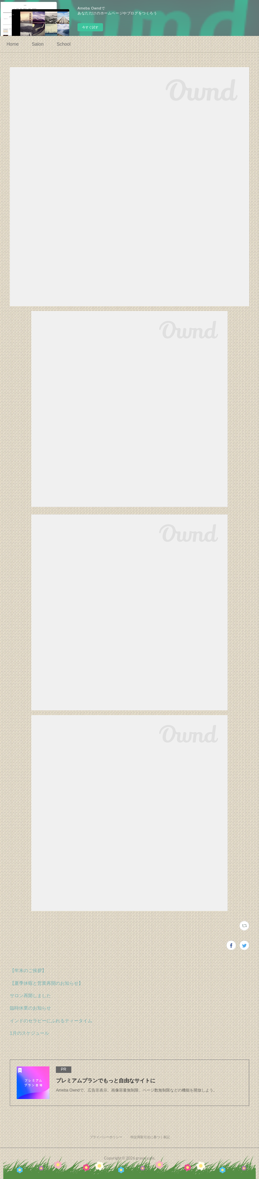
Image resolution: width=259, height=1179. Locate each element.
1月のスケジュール (29, 1033)
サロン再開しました (30, 995)
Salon (37, 44)
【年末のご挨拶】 (28, 970)
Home (13, 44)
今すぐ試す (90, 27)
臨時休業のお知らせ (30, 1008)
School (64, 44)
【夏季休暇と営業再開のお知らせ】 (46, 983)
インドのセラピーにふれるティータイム (51, 1020)
